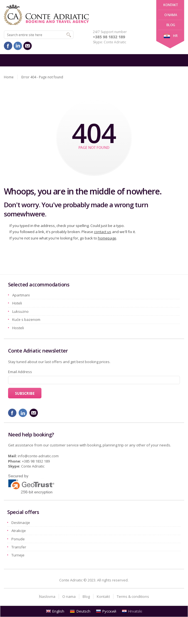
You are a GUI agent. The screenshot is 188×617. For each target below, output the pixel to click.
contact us (102, 231)
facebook (8, 46)
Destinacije (20, 522)
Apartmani (21, 295)
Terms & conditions (133, 596)
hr (170, 35)
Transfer (18, 546)
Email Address (20, 371)
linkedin (18, 46)
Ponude (18, 538)
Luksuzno (20, 311)
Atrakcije (18, 530)
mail (27, 46)
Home (9, 77)
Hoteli (17, 303)
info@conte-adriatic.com (38, 455)
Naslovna (47, 596)
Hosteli (18, 327)
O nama (170, 15)
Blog (170, 25)
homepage (107, 238)
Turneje (17, 555)
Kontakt (170, 5)
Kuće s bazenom (26, 319)
